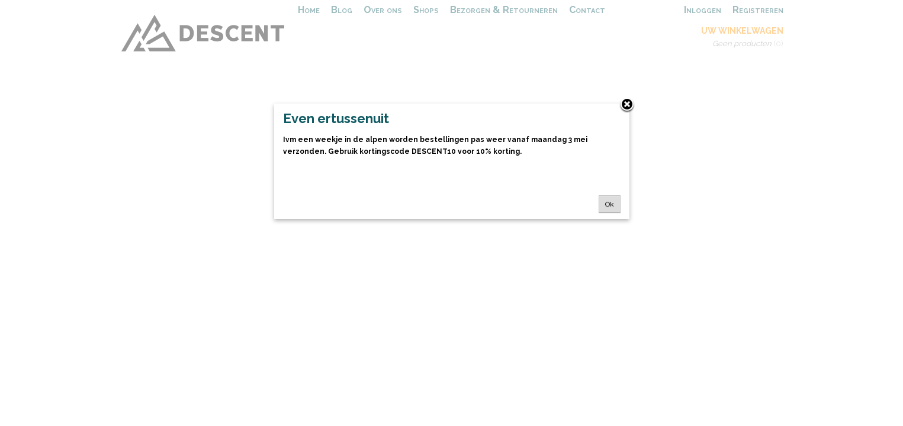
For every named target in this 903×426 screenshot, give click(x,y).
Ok (609, 204)
